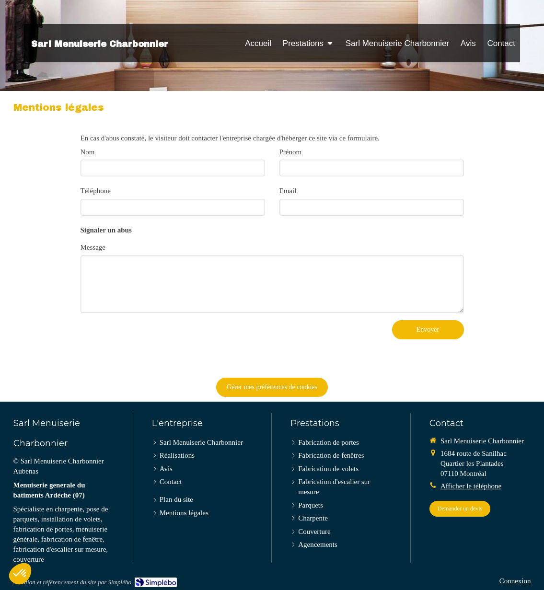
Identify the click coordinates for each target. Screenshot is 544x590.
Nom (88, 152)
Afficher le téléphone (470, 486)
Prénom (290, 152)
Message (93, 247)
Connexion (515, 581)
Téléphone (96, 191)
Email (288, 191)
